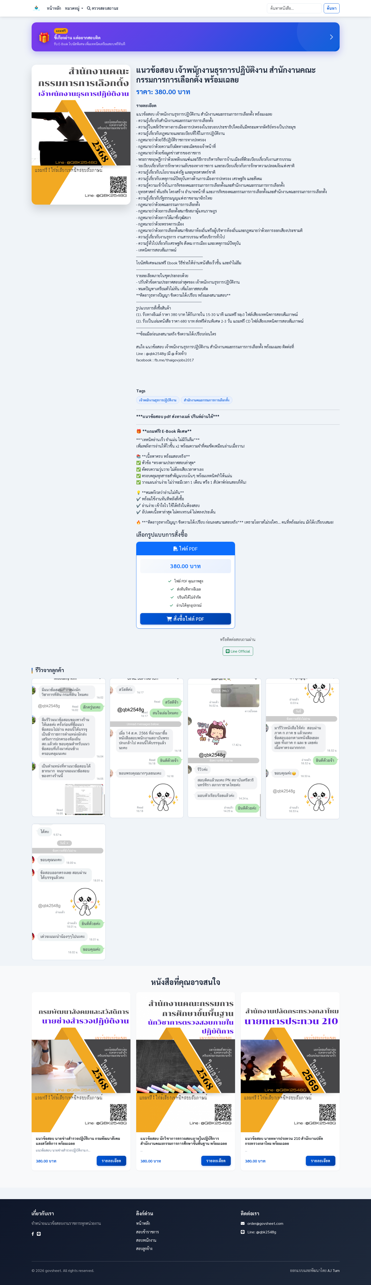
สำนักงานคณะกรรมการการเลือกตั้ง (206, 400)
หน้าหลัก (54, 8)
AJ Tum (334, 1270)
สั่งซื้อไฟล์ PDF (185, 619)
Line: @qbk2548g (261, 1231)
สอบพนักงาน (146, 1240)
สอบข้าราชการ (147, 1231)
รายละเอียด (111, 1160)
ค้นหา (332, 8)
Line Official (238, 651)
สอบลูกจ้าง (144, 1248)
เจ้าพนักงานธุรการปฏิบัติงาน (157, 400)
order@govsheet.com (265, 1223)
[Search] (294, 8)
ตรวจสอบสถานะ (102, 8)
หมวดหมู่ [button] (72, 8)
